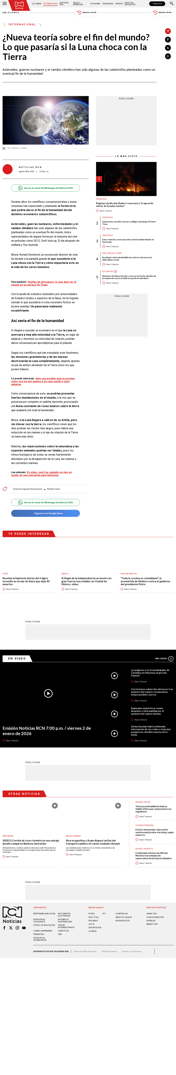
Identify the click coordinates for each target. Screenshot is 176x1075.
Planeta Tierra (53, 489)
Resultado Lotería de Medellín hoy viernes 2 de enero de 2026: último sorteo (127, 258)
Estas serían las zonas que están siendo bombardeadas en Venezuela (128, 240)
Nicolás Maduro (129, 574)
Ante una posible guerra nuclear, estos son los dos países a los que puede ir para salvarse (43, 381)
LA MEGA (92, 931)
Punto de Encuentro (130, 4)
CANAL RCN (157, 4)
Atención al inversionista (39, 939)
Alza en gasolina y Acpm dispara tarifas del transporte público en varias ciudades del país (93, 842)
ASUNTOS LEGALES (124, 917)
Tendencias (107, 4)
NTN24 (92, 914)
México (65, 574)
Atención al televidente (39, 920)
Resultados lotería (112, 253)
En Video (17, 658)
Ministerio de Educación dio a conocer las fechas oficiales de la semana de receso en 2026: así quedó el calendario (129, 277)
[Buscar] (171, 4)
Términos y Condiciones (131, 951)
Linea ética (63, 931)
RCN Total (94, 917)
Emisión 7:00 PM (162, 12)
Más (164, 658)
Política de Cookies (109, 951)
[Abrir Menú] (5, 3)
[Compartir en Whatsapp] (168, 56)
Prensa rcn (38, 934)
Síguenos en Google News (45, 513)
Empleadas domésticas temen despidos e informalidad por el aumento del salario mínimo (147, 711)
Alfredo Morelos (144, 849)
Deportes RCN (64, 4)
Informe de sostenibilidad (65, 920)
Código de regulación (44, 925)
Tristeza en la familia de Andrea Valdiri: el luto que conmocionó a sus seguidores (153, 809)
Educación (107, 271)
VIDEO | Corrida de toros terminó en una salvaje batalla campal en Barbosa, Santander (31, 842)
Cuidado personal (144, 825)
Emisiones (11, 13)
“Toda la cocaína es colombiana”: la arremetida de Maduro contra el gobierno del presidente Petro (145, 581)
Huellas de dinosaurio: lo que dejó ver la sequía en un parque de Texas (43, 283)
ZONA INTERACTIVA (155, 917)
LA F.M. (92, 924)
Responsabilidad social (44, 914)
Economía (95, 4)
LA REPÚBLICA (122, 914)
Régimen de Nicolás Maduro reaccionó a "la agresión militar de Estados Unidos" (124, 204)
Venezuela (101, 199)
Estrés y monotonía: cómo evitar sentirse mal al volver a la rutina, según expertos (154, 832)
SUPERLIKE (150, 921)
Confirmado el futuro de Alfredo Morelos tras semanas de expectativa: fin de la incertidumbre (153, 856)
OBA (60, 934)
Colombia (36, 4)
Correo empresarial (42, 931)
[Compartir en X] (168, 48)
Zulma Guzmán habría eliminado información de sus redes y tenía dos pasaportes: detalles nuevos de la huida (151, 730)
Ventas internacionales (66, 926)
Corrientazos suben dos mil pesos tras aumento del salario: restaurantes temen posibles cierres (152, 692)
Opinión (119, 4)
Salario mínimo (73, 836)
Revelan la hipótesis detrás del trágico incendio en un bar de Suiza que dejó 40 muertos (26, 581)
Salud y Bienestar (78, 4)
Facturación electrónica (64, 915)
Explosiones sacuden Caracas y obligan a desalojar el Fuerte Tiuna (129, 222)
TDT (104, 914)
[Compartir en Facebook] (168, 40)
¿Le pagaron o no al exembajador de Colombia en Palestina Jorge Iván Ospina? (150, 673)
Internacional (50, 4)
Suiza (5, 574)
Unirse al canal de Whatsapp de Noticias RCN (45, 188)
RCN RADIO (93, 921)
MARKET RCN (152, 924)
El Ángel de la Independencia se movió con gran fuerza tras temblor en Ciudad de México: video (87, 581)
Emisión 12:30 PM (86, 12)
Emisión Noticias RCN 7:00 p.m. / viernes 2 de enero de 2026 (47, 730)
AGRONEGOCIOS (123, 921)
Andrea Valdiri (142, 802)
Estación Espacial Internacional (27, 489)
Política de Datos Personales (85, 951)
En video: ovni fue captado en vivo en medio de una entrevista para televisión (41, 474)
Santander (8, 836)
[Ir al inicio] (19, 5)
